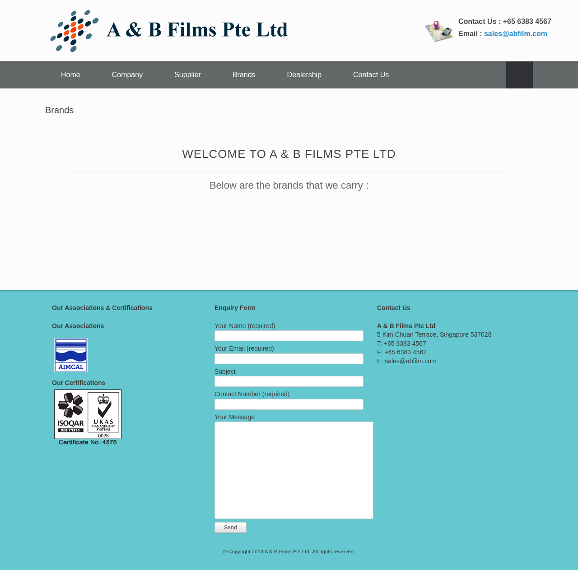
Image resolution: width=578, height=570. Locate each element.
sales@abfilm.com (515, 33)
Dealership (304, 75)
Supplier (187, 75)
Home (70, 75)
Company (127, 75)
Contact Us (371, 75)
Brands (244, 75)
